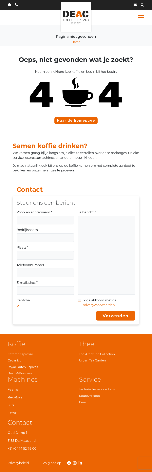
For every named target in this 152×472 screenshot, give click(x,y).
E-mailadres (27, 283)
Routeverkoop (89, 396)
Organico (14, 360)
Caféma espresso (20, 354)
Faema (13, 389)
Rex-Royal (15, 397)
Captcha (23, 300)
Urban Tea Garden (92, 360)
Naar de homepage (76, 120)
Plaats (22, 247)
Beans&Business (20, 373)
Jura (11, 405)
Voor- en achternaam (34, 212)
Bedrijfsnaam (27, 230)
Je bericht (87, 212)
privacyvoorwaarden (99, 305)
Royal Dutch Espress (23, 367)
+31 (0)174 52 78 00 (22, 448)
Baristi (83, 402)
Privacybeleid (18, 463)
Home (76, 42)
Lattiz (12, 413)
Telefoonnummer (30, 265)
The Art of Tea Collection (97, 354)
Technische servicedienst (97, 389)
